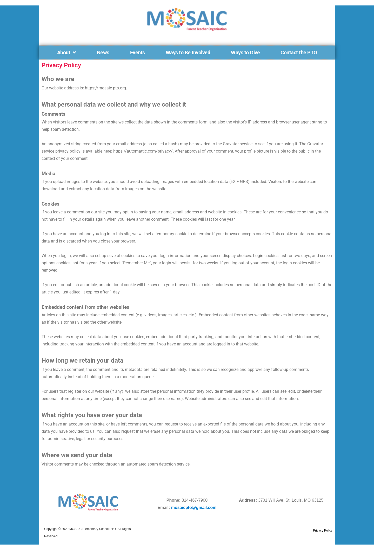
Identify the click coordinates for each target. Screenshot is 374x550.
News (103, 52)
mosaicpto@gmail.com (194, 507)
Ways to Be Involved (188, 52)
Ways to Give (245, 52)
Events (137, 52)
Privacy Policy (322, 530)
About (66, 52)
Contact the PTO (298, 52)
